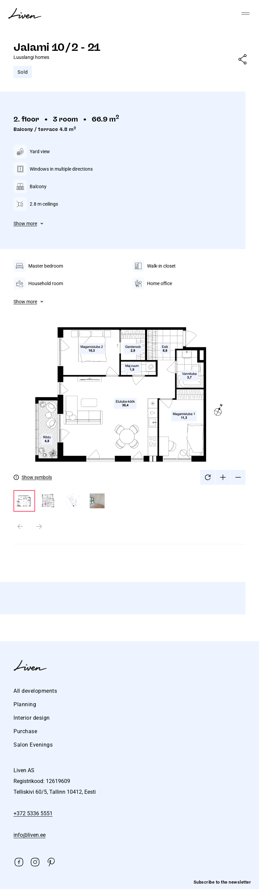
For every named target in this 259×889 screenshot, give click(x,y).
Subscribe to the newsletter (222, 882)
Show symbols (37, 477)
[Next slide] (39, 526)
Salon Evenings (33, 745)
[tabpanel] (129, 407)
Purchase (25, 731)
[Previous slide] (20, 526)
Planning (24, 704)
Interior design (31, 718)
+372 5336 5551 (33, 813)
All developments (35, 691)
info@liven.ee (29, 835)
